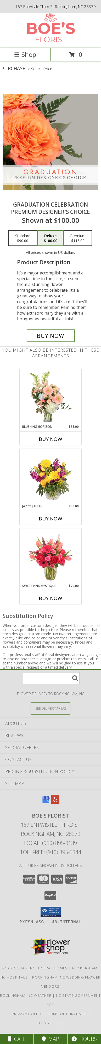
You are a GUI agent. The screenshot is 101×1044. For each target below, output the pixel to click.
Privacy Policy (27, 1013)
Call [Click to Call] (17, 1038)
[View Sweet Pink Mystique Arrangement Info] (50, 556)
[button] (51, 912)
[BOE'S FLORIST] (50, 40)
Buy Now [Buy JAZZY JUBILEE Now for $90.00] (50, 518)
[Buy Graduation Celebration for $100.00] (51, 335)
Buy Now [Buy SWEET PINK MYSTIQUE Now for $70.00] (50, 598)
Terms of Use (50, 1023)
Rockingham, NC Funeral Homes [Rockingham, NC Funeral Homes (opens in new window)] (35, 968)
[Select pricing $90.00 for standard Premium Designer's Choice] (23, 238)
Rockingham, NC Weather (26, 995)
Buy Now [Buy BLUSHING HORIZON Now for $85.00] (50, 439)
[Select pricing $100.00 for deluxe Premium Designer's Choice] (50, 238)
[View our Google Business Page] (46, 802)
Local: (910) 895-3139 (50, 843)
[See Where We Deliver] (50, 708)
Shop (25, 54)
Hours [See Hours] (84, 1038)
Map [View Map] (50, 1038)
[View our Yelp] (55, 802)
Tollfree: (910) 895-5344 (50, 852)
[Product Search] (51, 678)
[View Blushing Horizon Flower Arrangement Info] (50, 396)
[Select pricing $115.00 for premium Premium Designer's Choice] (78, 238)
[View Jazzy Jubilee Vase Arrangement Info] (50, 476)
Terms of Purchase (66, 1013)
